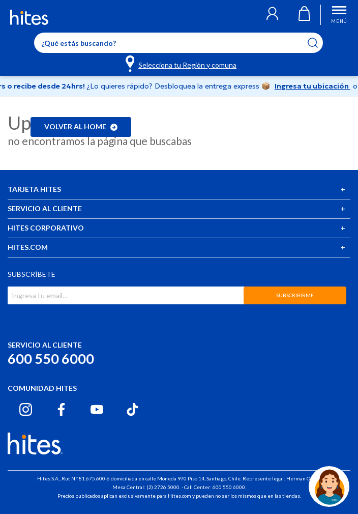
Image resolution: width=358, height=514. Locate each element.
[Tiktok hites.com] (132, 409)
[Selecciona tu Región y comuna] (182, 63)
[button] (272, 15)
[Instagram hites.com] (25, 409)
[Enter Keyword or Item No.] (178, 43)
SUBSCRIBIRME (295, 295)
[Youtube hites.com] (97, 409)
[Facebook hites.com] (61, 409)
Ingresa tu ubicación (315, 86)
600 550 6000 (51, 358)
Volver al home (80, 126)
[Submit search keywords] (319, 43)
